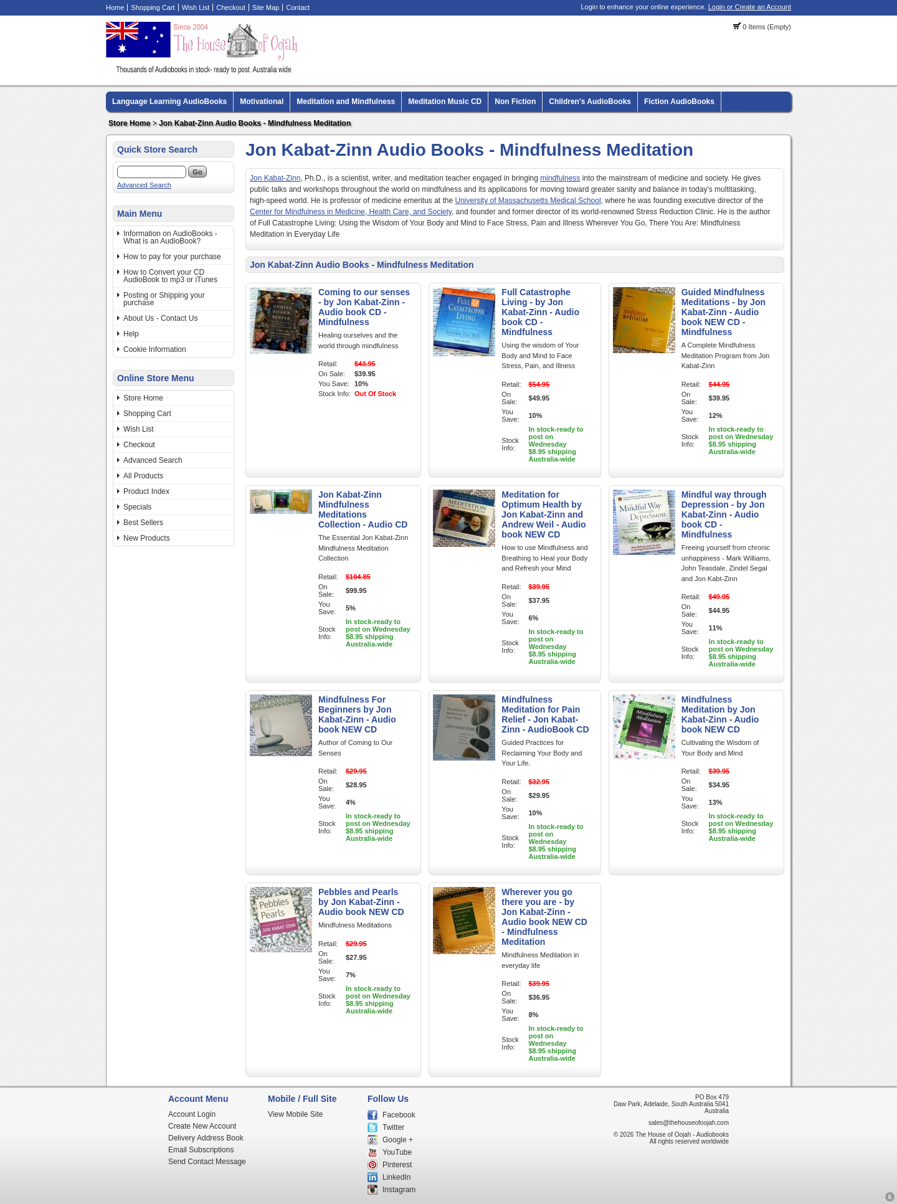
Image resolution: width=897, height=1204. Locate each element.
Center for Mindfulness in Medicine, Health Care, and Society (351, 211)
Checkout (230, 7)
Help (131, 333)
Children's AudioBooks (590, 101)
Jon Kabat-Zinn (275, 178)
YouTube (397, 1152)
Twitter (393, 1127)
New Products (146, 538)
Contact (298, 7)
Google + (397, 1139)
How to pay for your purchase (172, 256)
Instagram (398, 1189)
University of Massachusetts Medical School (528, 200)
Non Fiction (515, 101)
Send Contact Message (207, 1161)
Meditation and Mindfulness (346, 101)
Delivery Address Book (206, 1138)
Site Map (265, 7)
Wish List (196, 7)
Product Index (146, 491)
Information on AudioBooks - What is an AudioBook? (170, 237)
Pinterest (397, 1164)
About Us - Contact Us (160, 318)
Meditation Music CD (445, 101)
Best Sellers (143, 522)
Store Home (129, 123)
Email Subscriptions (201, 1149)
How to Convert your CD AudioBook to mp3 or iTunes (170, 276)
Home (115, 7)
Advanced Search (144, 185)
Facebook (398, 1115)
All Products (143, 476)
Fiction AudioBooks (679, 101)
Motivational (261, 101)
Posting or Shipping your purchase (164, 299)
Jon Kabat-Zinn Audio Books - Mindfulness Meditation (255, 123)
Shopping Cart (152, 7)
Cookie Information (154, 349)
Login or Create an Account (749, 7)
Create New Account (202, 1126)
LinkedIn (396, 1177)
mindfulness (560, 178)
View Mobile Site (295, 1114)
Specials (137, 507)
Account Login (192, 1114)
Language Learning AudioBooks (169, 101)
